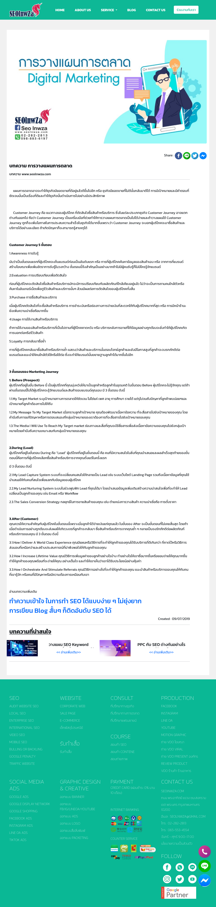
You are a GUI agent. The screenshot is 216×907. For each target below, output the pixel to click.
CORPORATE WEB (72, 706)
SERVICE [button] (108, 9)
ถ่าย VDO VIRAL (172, 749)
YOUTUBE (168, 727)
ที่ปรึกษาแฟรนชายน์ (123, 720)
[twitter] (180, 877)
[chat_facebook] (204, 880)
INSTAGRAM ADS (21, 825)
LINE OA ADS (18, 832)
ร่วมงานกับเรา (186, 9)
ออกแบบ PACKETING (74, 837)
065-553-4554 (178, 829)
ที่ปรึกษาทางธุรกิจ (122, 706)
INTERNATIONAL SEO (24, 727)
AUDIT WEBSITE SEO (24, 706)
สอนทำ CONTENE (123, 751)
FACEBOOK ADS (20, 818)
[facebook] (167, 865)
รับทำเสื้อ (66, 751)
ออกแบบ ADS (69, 816)
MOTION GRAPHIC (173, 734)
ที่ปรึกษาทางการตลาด (125, 713)
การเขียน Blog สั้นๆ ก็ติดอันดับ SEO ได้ (60, 610)
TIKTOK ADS (17, 839)
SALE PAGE (68, 713)
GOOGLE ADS (18, 796)
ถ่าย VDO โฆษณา (172, 741)
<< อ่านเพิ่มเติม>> (69, 652)
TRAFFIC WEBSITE (22, 763)
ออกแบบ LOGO (70, 823)
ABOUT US (83, 9)
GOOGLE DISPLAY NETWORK (29, 803)
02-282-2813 (177, 823)
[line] (192, 865)
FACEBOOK (169, 706)
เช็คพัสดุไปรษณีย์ (71, 727)
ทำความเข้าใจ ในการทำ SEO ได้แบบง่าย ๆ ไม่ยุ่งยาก (75, 601)
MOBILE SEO (18, 741)
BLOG (131, 9)
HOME (60, 9)
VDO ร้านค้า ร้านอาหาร (176, 770)
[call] (180, 865)
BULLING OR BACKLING (25, 749)
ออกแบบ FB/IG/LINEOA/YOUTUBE (77, 806)
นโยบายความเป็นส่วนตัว (176, 843)
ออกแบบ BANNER (72, 796)
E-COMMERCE (70, 720)
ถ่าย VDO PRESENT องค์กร (179, 756)
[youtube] (192, 877)
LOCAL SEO (17, 713)
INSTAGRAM (169, 713)
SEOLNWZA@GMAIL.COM (187, 816)
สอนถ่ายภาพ (119, 758)
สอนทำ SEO (118, 744)
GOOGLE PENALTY (22, 756)
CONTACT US (155, 9)
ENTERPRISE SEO (21, 720)
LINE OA (167, 720)
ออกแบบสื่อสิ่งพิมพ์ (72, 830)
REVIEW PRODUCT (174, 763)
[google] (178, 891)
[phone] (204, 851)
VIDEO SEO (17, 734)
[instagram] (167, 877)
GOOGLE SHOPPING (23, 811)
